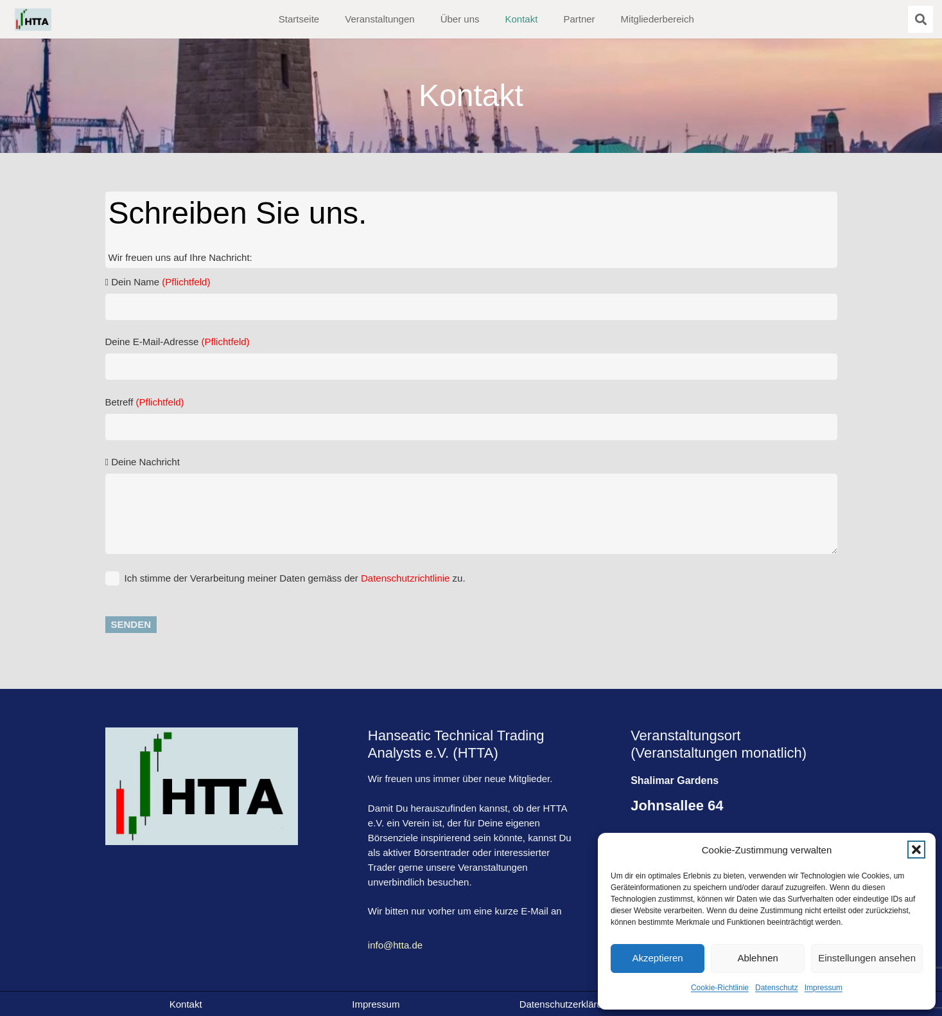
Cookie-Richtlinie (720, 987)
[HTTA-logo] (33, 19)
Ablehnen (757, 957)
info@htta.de (395, 945)
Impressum (823, 987)
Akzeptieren (657, 957)
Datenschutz (776, 987)
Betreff (471, 418)
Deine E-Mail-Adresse (471, 358)
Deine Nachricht (471, 505)
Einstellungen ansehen (867, 957)
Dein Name (471, 298)
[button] (916, 849)
